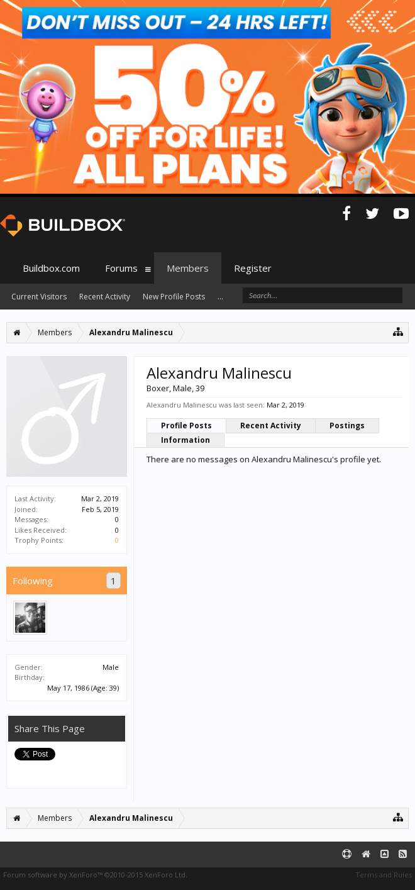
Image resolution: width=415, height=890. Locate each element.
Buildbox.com (51, 268)
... (220, 296)
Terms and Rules (383, 874)
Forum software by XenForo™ (95, 874)
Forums (121, 268)
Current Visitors (39, 296)
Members (188, 268)
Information (185, 440)
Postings (347, 425)
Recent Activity (270, 425)
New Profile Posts (174, 296)
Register (253, 268)
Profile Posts (186, 425)
